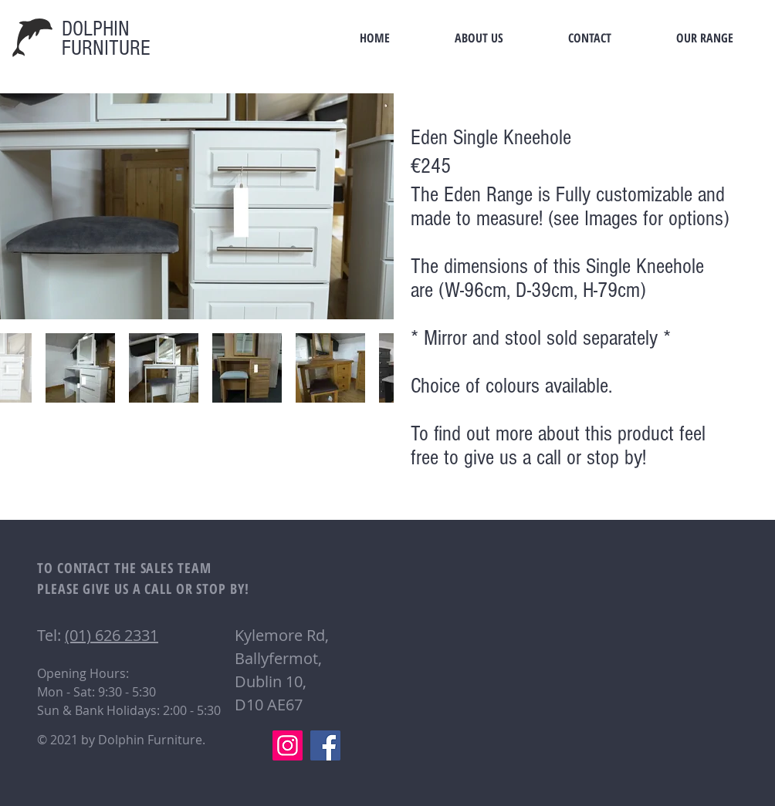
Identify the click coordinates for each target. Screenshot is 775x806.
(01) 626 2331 (111, 635)
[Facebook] (325, 745)
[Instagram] (287, 745)
